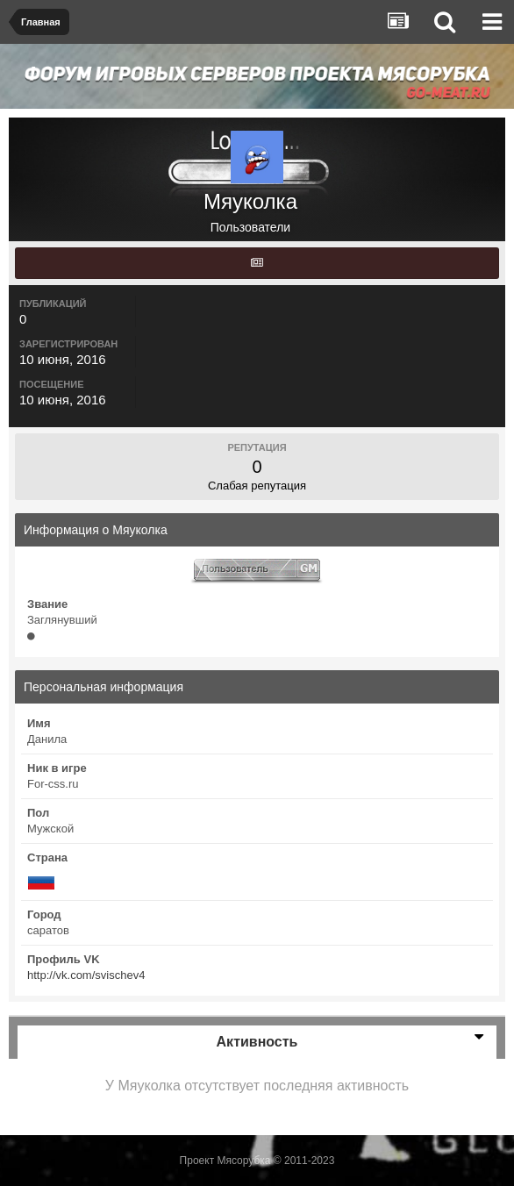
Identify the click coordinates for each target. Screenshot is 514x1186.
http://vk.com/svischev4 (86, 975)
